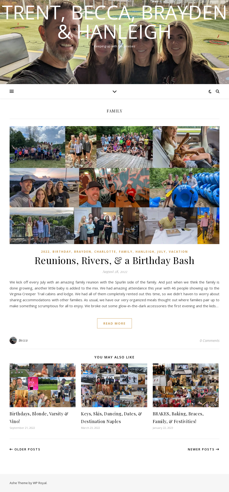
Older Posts (25, 449)
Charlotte (105, 252)
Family (126, 252)
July (161, 252)
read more (114, 323)
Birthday (62, 252)
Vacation (178, 252)
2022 (45, 252)
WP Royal (40, 483)
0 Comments (209, 340)
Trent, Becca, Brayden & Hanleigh (114, 21)
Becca (23, 340)
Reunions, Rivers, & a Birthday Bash (115, 260)
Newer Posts (203, 449)
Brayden (82, 252)
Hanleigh (144, 252)
